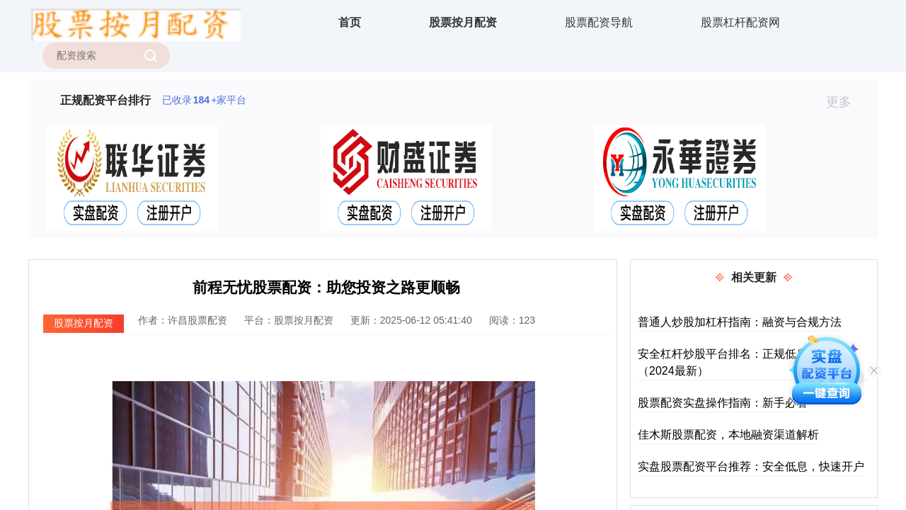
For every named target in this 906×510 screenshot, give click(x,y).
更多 (845, 102)
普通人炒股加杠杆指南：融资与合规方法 (740, 322)
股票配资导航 (599, 22)
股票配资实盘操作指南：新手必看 (723, 403)
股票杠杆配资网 (740, 22)
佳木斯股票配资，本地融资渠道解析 (728, 435)
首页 (349, 22)
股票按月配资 (463, 22)
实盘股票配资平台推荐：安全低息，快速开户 (751, 466)
